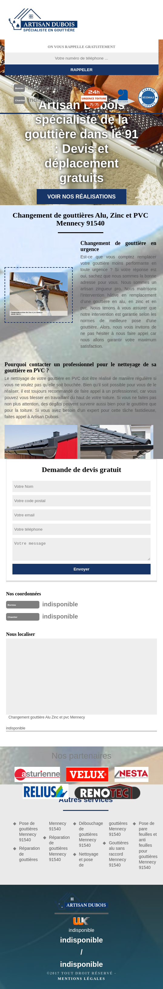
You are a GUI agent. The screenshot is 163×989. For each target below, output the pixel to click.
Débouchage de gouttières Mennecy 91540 (89, 834)
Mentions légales (81, 979)
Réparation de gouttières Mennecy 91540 (59, 848)
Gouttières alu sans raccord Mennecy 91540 (118, 853)
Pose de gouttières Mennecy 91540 (28, 832)
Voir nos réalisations (81, 197)
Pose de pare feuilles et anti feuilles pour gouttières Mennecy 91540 (148, 845)
